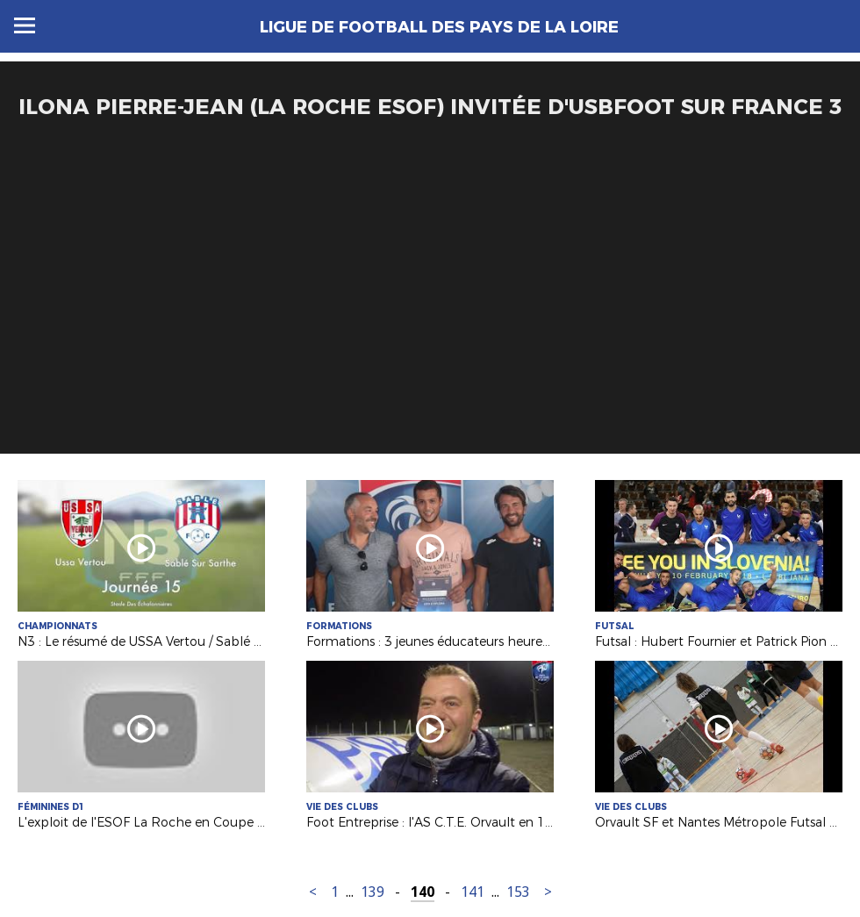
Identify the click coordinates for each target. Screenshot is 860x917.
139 (372, 892)
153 (518, 892)
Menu (24, 25)
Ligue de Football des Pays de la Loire (439, 27)
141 (472, 892)
